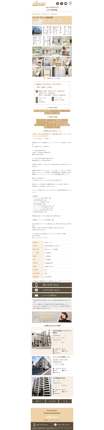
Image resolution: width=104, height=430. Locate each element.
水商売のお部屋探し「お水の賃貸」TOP (40, 14)
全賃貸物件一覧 (54, 14)
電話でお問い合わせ (42, 424)
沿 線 (65, 401)
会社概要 (46, 420)
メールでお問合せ (49, 295)
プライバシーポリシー (54, 420)
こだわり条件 (52, 401)
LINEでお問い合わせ (63, 424)
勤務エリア (39, 401)
